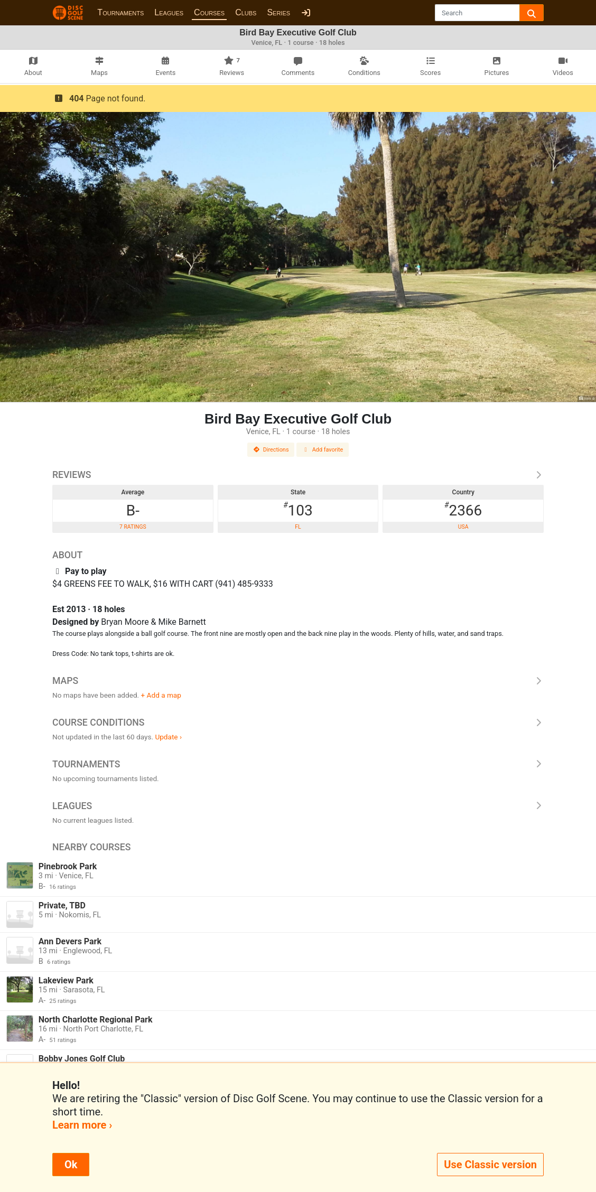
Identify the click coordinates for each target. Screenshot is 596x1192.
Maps (298, 680)
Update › (168, 737)
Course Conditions (298, 722)
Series (278, 12)
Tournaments (120, 12)
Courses (209, 12)
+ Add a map (161, 695)
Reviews (298, 475)
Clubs (245, 12)
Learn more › (82, 1125)
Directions (271, 449)
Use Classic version (490, 1164)
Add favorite (322, 449)
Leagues (168, 12)
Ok (70, 1164)
